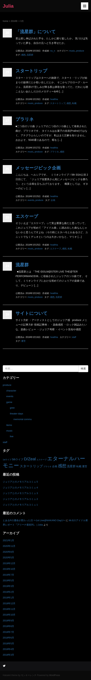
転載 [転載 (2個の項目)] (78, 466)
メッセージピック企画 (38, 167)
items (9, 425)
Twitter (4, 665)
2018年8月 (8, 626)
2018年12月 (9, 603)
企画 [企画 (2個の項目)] (54, 466)
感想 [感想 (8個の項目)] (62, 465)
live (12, 436)
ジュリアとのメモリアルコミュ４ (20, 487)
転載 (74, 103)
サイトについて (32, 313)
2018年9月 (8, 620)
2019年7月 (8, 574)
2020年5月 (8, 557)
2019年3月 (8, 586)
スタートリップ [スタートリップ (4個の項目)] (31, 466)
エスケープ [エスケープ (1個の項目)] (42, 459)
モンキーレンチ (28, 675)
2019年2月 (8, 592)
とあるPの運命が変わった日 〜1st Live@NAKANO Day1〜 (34, 520)
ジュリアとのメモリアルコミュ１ (20, 504)
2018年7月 (8, 632)
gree (12, 407)
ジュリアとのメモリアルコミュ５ (20, 481)
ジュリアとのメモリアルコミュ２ (20, 499)
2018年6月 (8, 637)
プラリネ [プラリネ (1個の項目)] (47, 466)
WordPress (54, 675)
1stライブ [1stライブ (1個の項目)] (7, 459)
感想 (23, 55)
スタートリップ (31, 70)
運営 (23, 341)
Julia (8, 6)
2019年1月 (8, 597)
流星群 (30, 55)
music (72, 51)
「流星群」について (36, 31)
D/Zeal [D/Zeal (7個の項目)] (30, 459)
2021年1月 (8, 540)
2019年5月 (8, 580)
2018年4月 (8, 649)
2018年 (14, 21)
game (9, 402)
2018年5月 (8, 643)
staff (74, 337)
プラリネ (25, 119)
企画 (53, 200)
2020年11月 (9, 546)
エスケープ (27, 216)
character (11, 390)
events (31, 200)
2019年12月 (9, 563)
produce (80, 51)
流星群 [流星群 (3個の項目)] (71, 466)
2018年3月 (8, 654)
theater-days (16, 413)
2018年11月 (9, 609)
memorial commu (23, 419)
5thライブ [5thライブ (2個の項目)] (17, 459)
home (5, 21)
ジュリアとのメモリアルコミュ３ (20, 493)
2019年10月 (9, 569)
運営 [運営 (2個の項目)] (84, 466)
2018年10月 (9, 614)
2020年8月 (8, 551)
